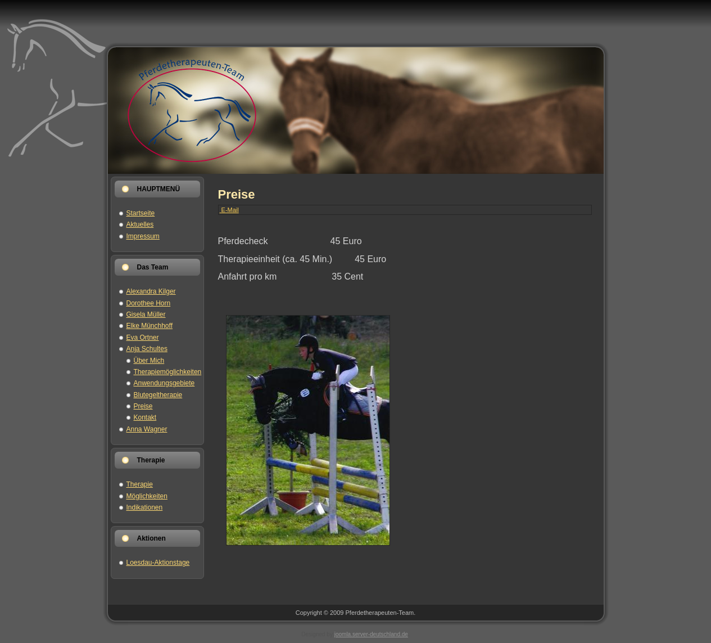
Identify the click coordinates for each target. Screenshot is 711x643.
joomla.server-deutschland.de (371, 634)
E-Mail (229, 209)
